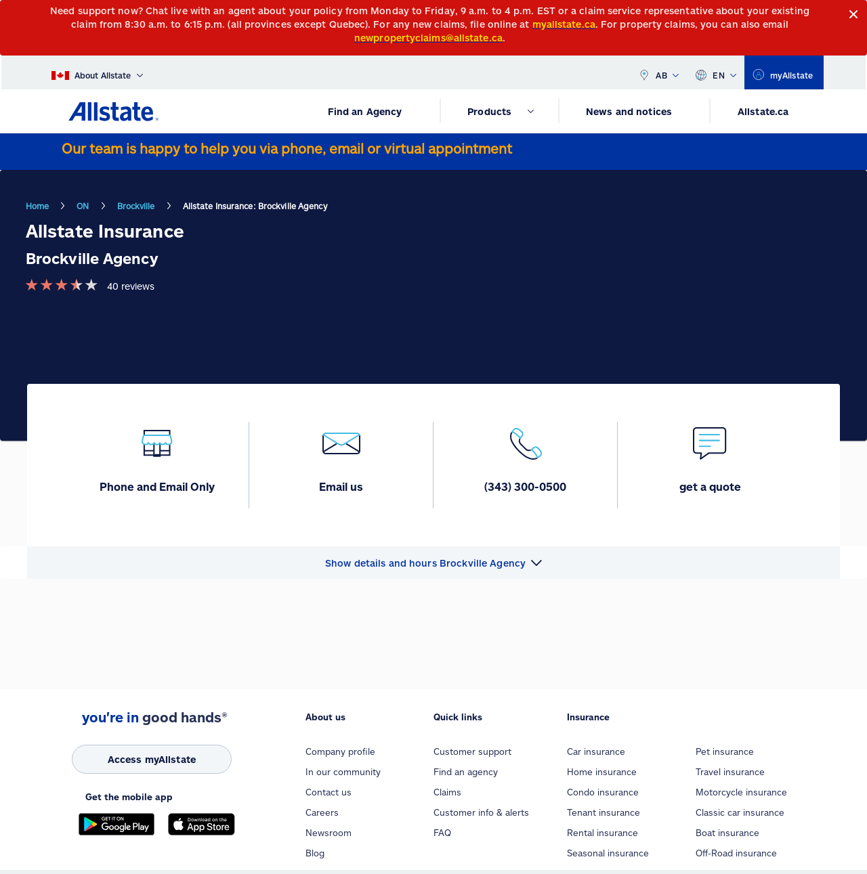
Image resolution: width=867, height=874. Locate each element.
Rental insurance (602, 832)
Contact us (328, 792)
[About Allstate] (97, 72)
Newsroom (328, 832)
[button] (433, 562)
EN (715, 72)
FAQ (442, 832)
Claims (447, 792)
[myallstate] (784, 72)
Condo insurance (603, 792)
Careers (322, 812)
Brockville (136, 206)
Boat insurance (727, 832)
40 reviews (130, 286)
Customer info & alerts (481, 812)
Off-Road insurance (736, 853)
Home (37, 206)
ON (83, 206)
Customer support (472, 751)
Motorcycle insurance (741, 792)
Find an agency (466, 771)
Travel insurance (730, 771)
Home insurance (602, 771)
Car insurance (596, 751)
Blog (314, 853)
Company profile (340, 751)
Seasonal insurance (608, 853)
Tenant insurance (603, 812)
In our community (343, 771)
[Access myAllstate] (152, 759)
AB (658, 72)
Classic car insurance (740, 812)
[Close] (854, 14)
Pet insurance (725, 751)
